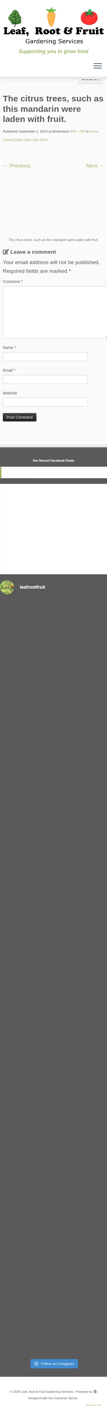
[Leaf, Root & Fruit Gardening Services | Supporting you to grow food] (53, 24)
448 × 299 (77, 131)
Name (9, 347)
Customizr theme (65, 1398)
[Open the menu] (97, 66)
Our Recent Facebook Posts (53, 460)
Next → (95, 166)
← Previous (16, 166)
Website (10, 393)
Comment (13, 281)
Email (9, 370)
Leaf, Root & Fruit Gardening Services (47, 1391)
